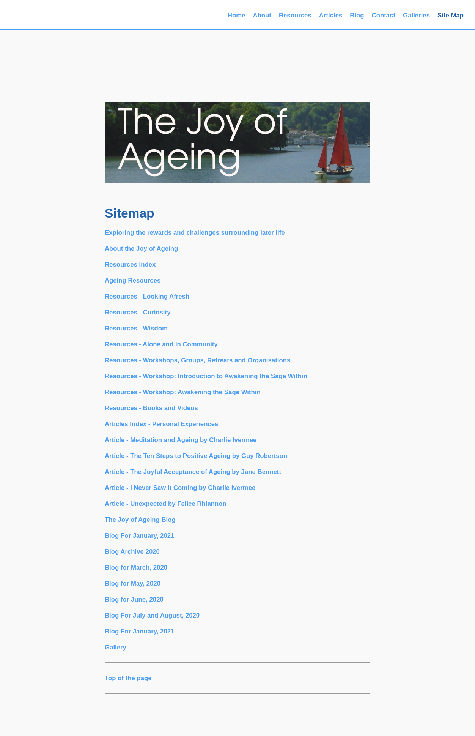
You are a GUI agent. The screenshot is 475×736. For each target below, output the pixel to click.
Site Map (450, 15)
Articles (331, 15)
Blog (357, 15)
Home (236, 15)
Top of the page (128, 678)
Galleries (416, 15)
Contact (383, 15)
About (262, 15)
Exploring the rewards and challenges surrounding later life (195, 232)
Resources (295, 15)
